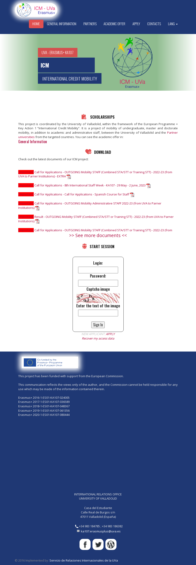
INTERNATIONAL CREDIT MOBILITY (69, 78)
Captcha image (98, 289)
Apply (136, 23)
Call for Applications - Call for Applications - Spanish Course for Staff (76, 194)
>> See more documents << (98, 235)
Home (36, 23)
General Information (61, 23)
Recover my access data (98, 338)
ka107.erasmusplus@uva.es (101, 531)
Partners (90, 23)
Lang (173, 23)
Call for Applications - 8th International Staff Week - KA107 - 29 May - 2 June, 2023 (84, 185)
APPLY (110, 334)
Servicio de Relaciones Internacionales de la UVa (83, 560)
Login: (98, 263)
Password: (98, 276)
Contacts (154, 23)
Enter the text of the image (98, 306)
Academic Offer (114, 23)
